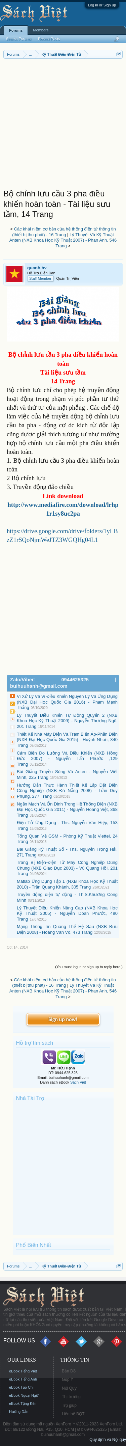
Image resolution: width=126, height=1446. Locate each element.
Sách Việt (78, 1082)
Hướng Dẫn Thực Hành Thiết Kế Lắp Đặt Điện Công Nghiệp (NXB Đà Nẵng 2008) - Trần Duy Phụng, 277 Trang (67, 791)
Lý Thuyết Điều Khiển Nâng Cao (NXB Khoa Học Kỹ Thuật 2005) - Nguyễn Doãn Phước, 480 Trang (67, 913)
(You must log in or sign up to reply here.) (89, 967)
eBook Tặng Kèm (23, 1403)
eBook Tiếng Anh (23, 1379)
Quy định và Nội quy (107, 1439)
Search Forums (18, 39)
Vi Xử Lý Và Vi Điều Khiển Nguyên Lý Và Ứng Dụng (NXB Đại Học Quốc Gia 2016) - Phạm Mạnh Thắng (67, 702)
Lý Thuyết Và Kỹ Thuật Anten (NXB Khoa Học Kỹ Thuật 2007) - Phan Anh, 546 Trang (63, 240)
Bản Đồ (69, 1371)
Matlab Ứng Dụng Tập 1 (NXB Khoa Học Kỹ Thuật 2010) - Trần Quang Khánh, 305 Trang (67, 884)
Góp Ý (67, 1379)
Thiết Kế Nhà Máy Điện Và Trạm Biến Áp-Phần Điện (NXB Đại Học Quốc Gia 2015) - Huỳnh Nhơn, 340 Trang (67, 740)
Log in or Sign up (102, 5)
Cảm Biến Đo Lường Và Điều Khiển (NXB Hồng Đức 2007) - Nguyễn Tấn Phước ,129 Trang (67, 759)
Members (40, 30)
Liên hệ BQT (73, 1414)
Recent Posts (49, 39)
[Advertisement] (63, 125)
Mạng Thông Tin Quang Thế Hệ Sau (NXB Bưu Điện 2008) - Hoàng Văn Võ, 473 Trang (67, 929)
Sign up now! (62, 1019)
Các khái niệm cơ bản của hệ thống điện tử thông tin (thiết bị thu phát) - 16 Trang (64, 231)
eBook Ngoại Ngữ (23, 1395)
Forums (16, 30)
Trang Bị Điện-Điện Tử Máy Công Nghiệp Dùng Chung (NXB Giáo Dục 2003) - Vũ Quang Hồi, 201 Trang (67, 868)
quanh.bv (37, 267)
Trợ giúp (69, 1405)
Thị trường (71, 1396)
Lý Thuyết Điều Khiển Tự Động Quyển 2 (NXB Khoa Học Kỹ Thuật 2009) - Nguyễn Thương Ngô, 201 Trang (67, 721)
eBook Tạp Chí (21, 1387)
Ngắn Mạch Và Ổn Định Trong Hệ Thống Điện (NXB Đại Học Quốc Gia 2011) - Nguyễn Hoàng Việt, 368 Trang (67, 809)
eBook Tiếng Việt (23, 1371)
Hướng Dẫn (18, 1412)
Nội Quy (69, 1388)
